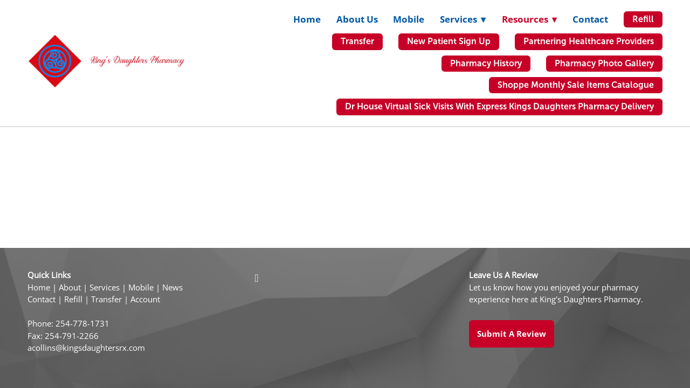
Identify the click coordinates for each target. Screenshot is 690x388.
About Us (357, 19)
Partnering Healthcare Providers (588, 41)
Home (307, 19)
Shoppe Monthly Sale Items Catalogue (576, 84)
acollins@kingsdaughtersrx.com (86, 348)
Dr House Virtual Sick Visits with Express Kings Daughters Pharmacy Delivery (499, 106)
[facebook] (257, 277)
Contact (590, 19)
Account (145, 299)
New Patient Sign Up (449, 41)
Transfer (357, 41)
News (172, 287)
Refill (643, 19)
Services (104, 287)
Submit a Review (511, 334)
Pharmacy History (486, 63)
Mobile (408, 19)
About (70, 287)
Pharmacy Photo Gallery (604, 63)
